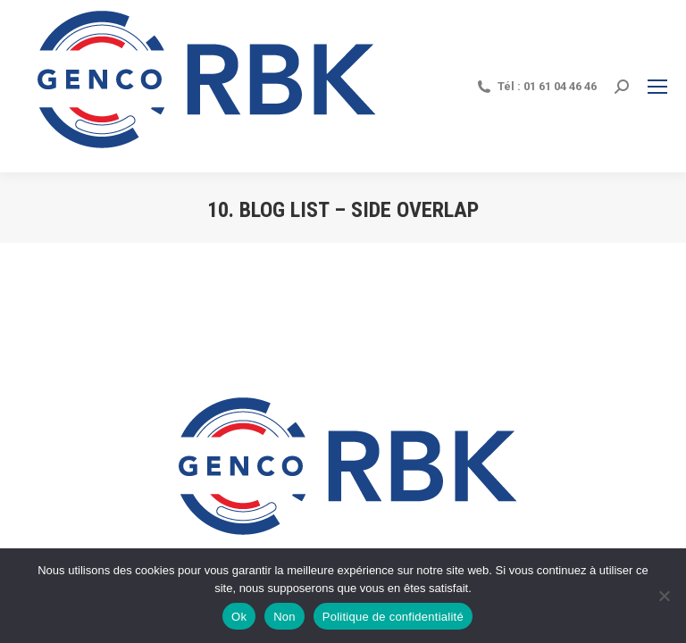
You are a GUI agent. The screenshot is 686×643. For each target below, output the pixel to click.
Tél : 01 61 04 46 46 (536, 86)
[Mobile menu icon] (657, 86)
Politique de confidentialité (393, 616)
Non (284, 616)
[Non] (664, 596)
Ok (239, 616)
